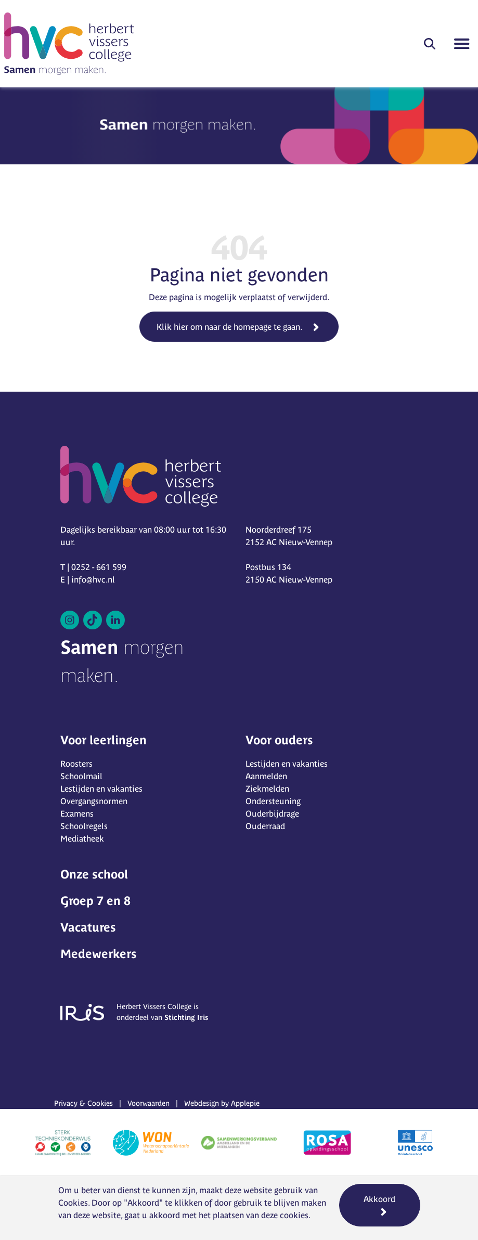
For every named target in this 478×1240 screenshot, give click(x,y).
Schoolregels (84, 826)
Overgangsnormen (93, 801)
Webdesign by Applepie (222, 1103)
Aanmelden (266, 776)
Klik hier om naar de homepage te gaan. (229, 326)
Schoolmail (81, 776)
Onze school (94, 874)
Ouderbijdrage (272, 813)
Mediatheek (82, 838)
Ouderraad (265, 826)
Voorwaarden (148, 1103)
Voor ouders (279, 740)
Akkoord (379, 1199)
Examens (77, 813)
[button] (430, 44)
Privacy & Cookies (83, 1103)
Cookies (73, 1202)
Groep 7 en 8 (95, 901)
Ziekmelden (267, 788)
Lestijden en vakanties (101, 788)
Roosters (76, 763)
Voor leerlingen (103, 740)
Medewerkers (98, 954)
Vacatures (88, 927)
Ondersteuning (273, 801)
